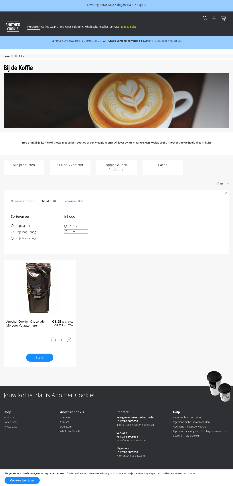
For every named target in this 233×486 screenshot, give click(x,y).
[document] (117, 478)
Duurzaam (66, 426)
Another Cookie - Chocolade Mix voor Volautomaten (25, 324)
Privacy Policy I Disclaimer (187, 417)
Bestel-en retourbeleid (186, 435)
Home (7, 56)
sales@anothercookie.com (131, 440)
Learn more (189, 473)
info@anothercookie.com (130, 455)
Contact (64, 422)
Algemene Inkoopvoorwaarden (190, 426)
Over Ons (65, 417)
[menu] (128, 26)
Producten (9, 417)
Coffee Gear (10, 422)
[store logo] (13, 26)
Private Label (11, 426)
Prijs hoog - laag (26, 238)
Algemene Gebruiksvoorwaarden (191, 422)
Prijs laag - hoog (26, 232)
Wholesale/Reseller (71, 431)
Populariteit (23, 226)
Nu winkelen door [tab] (22, 201)
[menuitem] (36, 26)
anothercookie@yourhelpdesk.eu (135, 424)
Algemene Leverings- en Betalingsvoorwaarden (199, 431)
